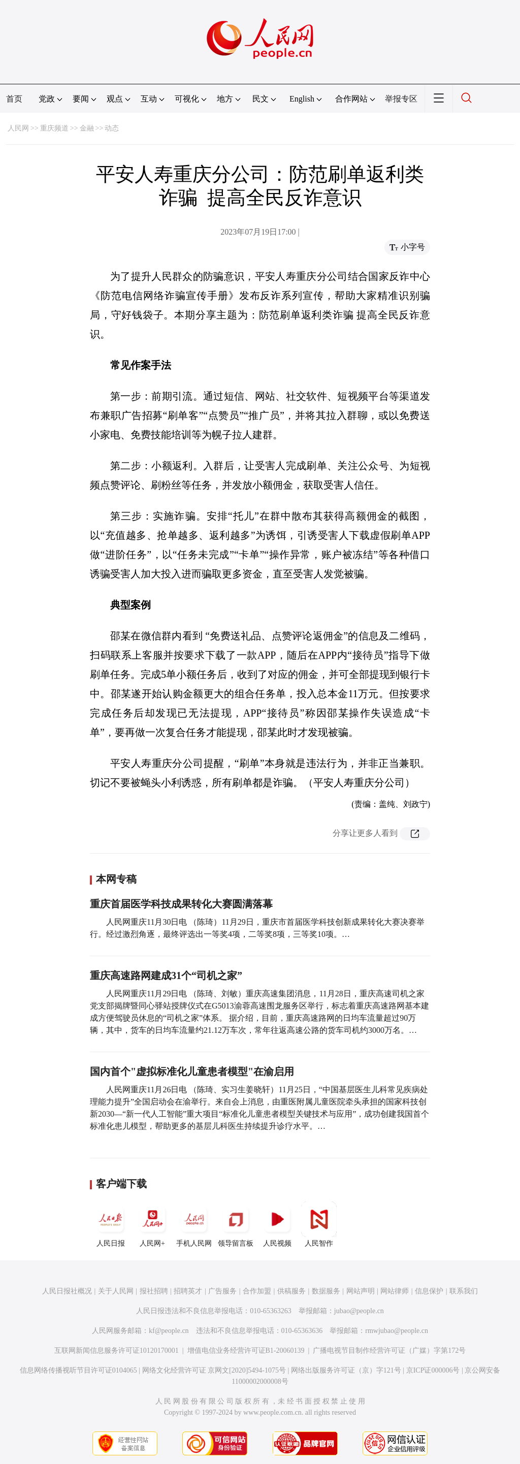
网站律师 (394, 1291)
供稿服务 (291, 1291)
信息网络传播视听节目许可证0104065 (78, 1370)
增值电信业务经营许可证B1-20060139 (246, 1350)
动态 (112, 128)
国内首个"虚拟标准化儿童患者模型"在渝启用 (192, 1071)
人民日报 (110, 1224)
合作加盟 (257, 1291)
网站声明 (360, 1291)
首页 (14, 98)
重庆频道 (54, 128)
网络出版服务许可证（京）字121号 (346, 1370)
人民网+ (152, 1224)
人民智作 (319, 1224)
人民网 (18, 128)
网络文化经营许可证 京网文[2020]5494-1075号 (214, 1370)
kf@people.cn (169, 1331)
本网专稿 (116, 879)
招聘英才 (188, 1291)
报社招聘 (154, 1291)
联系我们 (463, 1291)
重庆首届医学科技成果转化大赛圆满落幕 (181, 903)
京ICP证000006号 (433, 1370)
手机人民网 (194, 1224)
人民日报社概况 (67, 1291)
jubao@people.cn (359, 1311)
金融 (87, 128)
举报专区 (401, 98)
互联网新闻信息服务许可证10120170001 (116, 1350)
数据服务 (326, 1291)
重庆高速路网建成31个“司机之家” (166, 975)
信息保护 (429, 1291)
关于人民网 (116, 1291)
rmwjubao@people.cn (396, 1331)
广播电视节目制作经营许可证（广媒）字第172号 (389, 1350)
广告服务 (222, 1291)
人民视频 (277, 1224)
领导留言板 (235, 1224)
